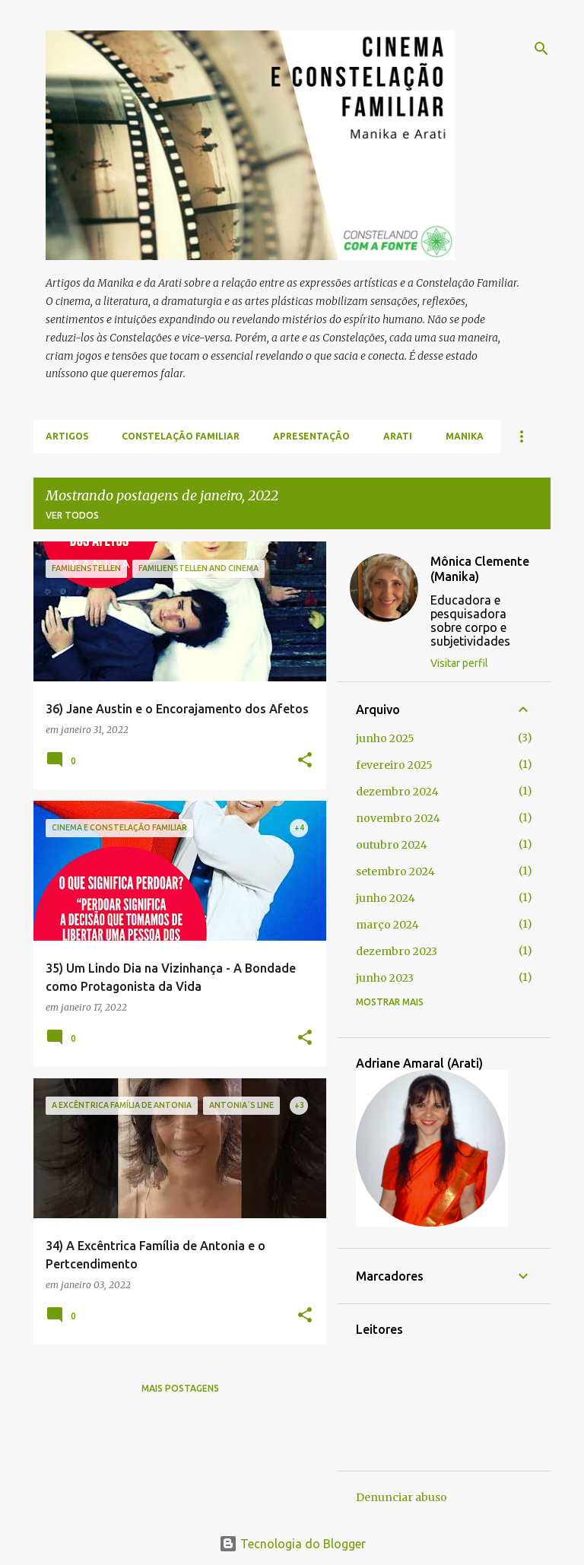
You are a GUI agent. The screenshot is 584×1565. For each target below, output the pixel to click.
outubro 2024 (391, 845)
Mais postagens (180, 1388)
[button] (305, 761)
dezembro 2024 (397, 791)
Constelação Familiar (181, 436)
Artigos (67, 436)
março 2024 (387, 925)
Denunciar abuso (401, 1497)
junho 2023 (385, 978)
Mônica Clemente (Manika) (479, 568)
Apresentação (311, 436)
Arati (397, 436)
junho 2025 (385, 738)
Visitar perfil (459, 663)
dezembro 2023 (396, 951)
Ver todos (72, 515)
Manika (465, 436)
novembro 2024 (398, 818)
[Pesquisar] (541, 48)
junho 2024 (385, 898)
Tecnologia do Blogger (292, 1544)
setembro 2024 (395, 871)
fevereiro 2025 (394, 765)
